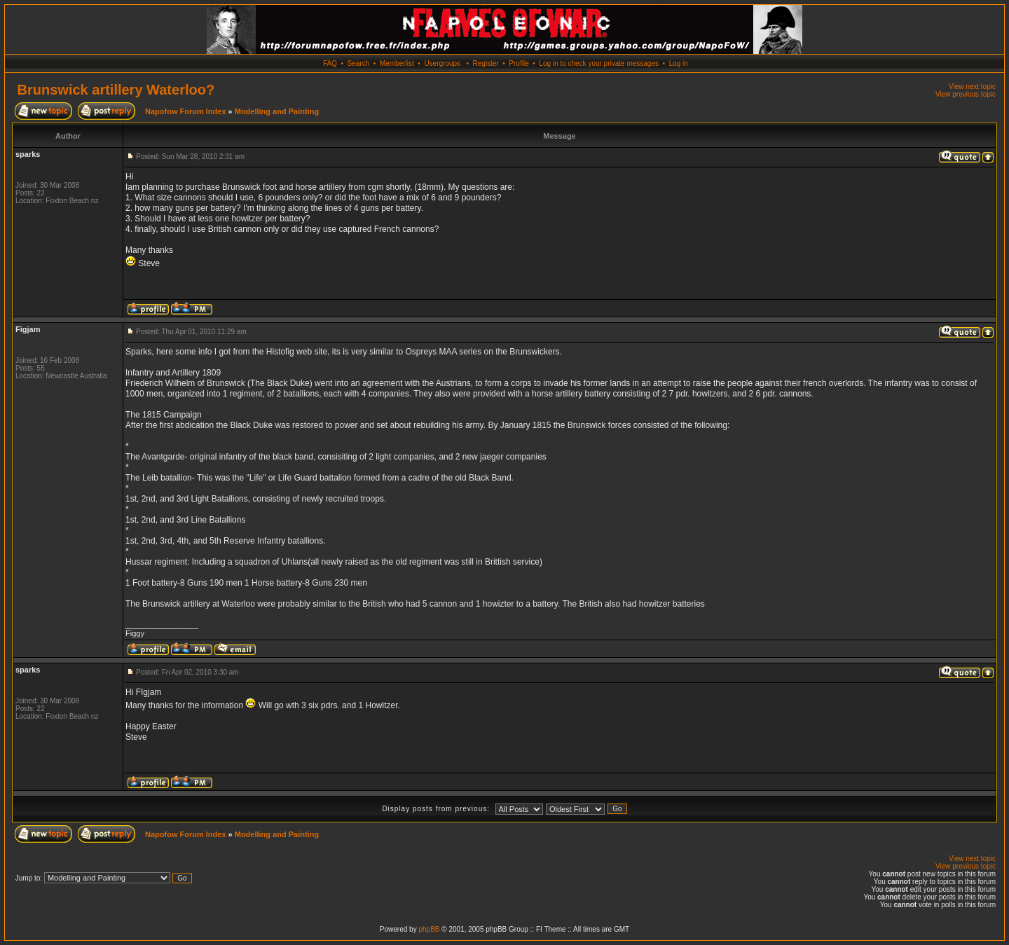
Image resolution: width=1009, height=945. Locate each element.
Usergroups (442, 63)
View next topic (972, 86)
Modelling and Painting (277, 111)
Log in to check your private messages (599, 63)
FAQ (330, 63)
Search (359, 63)
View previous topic (965, 94)
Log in (678, 63)
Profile (518, 63)
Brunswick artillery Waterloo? (116, 89)
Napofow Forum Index (185, 111)
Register (485, 63)
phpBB (428, 929)
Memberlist (397, 63)
